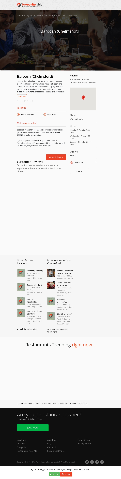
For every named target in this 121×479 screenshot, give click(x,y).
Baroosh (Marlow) (34, 285)
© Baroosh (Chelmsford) (25, 101)
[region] (83, 100)
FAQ (49, 443)
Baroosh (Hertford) (35, 271)
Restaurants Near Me (27, 451)
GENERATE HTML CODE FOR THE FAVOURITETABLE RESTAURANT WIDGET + (52, 403)
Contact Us (52, 447)
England (29, 15)
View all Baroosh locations (27, 329)
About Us (51, 440)
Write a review (56, 157)
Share (79, 171)
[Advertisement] (41, 184)
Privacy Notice (84, 443)
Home (20, 15)
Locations (21, 440)
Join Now (32, 427)
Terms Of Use (84, 440)
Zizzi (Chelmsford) (64, 314)
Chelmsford (49, 15)
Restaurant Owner (55, 451)
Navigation (22, 447)
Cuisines (21, 443)
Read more (22, 96)
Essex (38, 15)
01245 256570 (76, 119)
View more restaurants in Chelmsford (57, 330)
